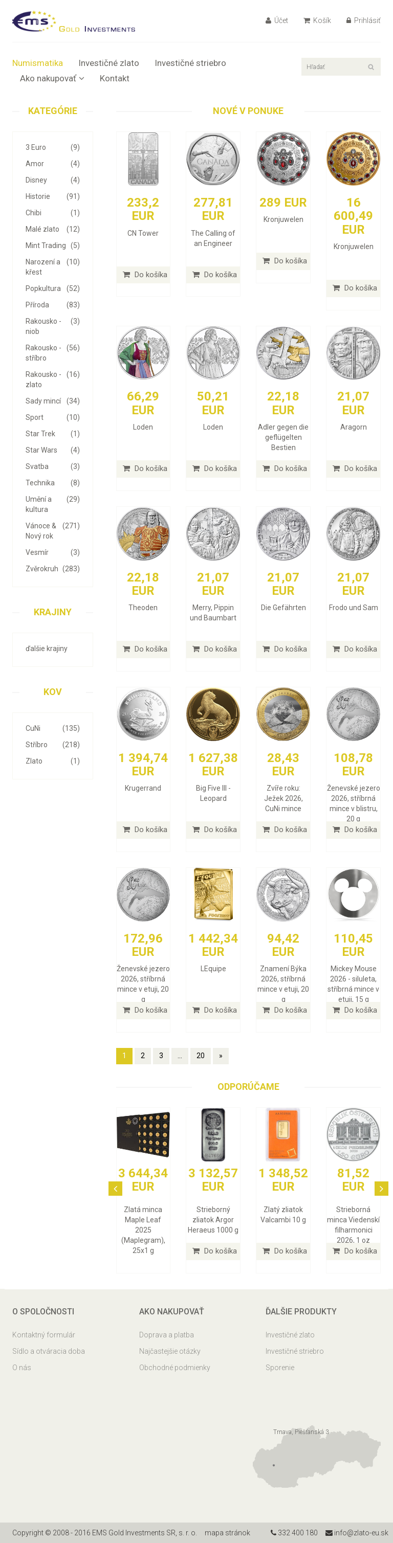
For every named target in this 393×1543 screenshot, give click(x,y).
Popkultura (53, 288)
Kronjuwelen (283, 219)
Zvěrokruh (53, 569)
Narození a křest (53, 266)
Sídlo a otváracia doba (48, 1351)
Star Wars (53, 450)
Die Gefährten (283, 607)
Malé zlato (53, 229)
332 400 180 (294, 1533)
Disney (53, 180)
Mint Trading (53, 245)
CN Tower (143, 233)
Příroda (53, 305)
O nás (21, 1367)
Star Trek (53, 434)
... (180, 1056)
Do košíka (145, 274)
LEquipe (213, 969)
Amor (53, 164)
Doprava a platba (166, 1335)
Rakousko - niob (53, 326)
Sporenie (280, 1367)
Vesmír (53, 552)
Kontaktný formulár (43, 1335)
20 (200, 1056)
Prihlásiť (363, 20)
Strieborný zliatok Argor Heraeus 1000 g (213, 1219)
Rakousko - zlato (53, 379)
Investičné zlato (108, 63)
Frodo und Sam (353, 607)
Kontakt (114, 78)
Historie (53, 196)
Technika (53, 483)
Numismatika (37, 63)
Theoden (143, 607)
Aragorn (353, 427)
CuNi (53, 728)
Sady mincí (53, 401)
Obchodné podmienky (174, 1367)
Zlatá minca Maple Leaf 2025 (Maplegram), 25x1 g (143, 1230)
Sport (53, 417)
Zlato (53, 761)
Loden (143, 427)
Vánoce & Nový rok (53, 530)
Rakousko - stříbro (53, 352)
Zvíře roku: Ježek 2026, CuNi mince (283, 798)
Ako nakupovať (52, 78)
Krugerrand (143, 788)
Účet (277, 20)
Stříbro (53, 745)
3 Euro (53, 147)
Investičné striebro (190, 63)
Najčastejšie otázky (170, 1351)
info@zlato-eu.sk (356, 1533)
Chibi (53, 213)
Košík (317, 20)
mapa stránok (227, 1533)
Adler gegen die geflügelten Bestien (283, 437)
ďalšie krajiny (47, 648)
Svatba (53, 466)
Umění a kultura (53, 503)
